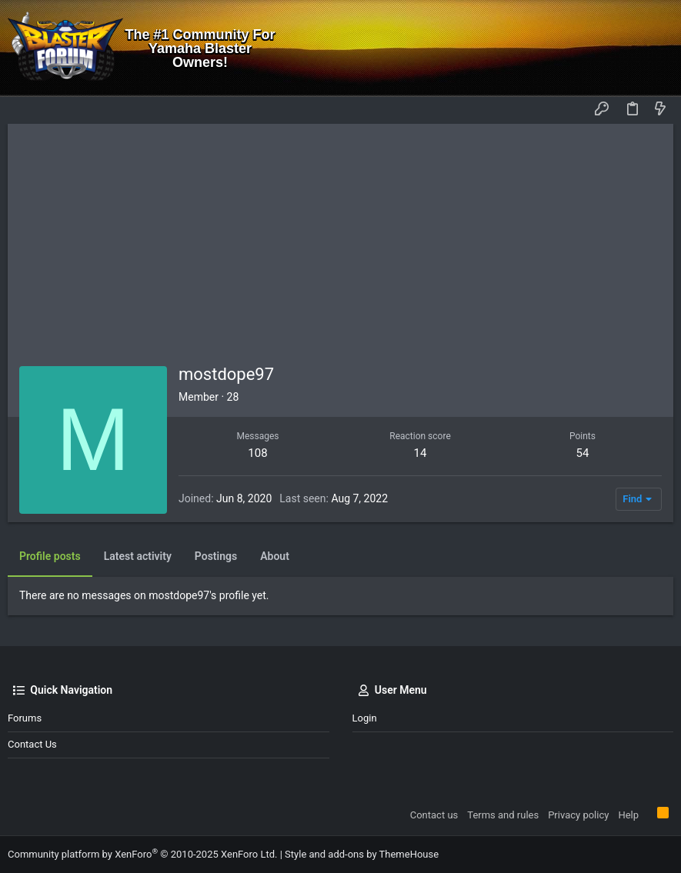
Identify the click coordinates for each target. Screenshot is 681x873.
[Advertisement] (340, 239)
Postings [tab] (216, 556)
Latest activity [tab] (138, 556)
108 (257, 453)
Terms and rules (503, 815)
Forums (25, 718)
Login (364, 718)
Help (628, 815)
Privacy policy (578, 815)
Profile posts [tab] (50, 556)
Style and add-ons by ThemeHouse (362, 854)
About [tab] (274, 556)
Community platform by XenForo (142, 854)
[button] (23, 110)
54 (582, 453)
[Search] (658, 48)
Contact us (32, 744)
